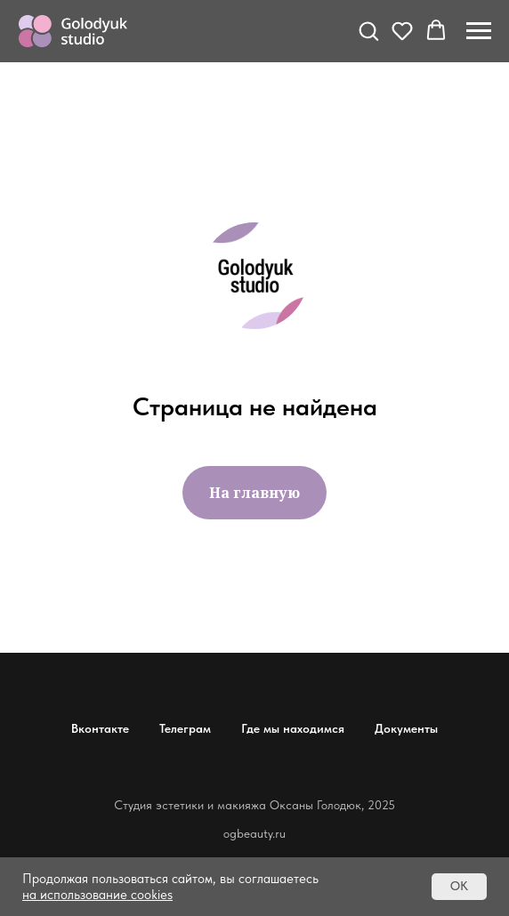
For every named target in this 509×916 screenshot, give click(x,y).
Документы (406, 728)
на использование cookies (97, 895)
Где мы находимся (292, 728)
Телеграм (185, 728)
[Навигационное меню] (478, 31)
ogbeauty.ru (254, 833)
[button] (368, 30)
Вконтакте (100, 728)
